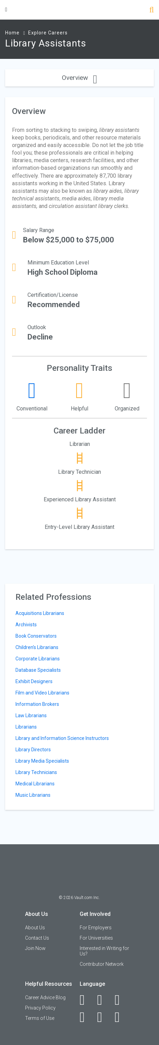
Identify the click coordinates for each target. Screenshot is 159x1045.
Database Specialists (38, 670)
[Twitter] (121, 1000)
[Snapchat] (121, 1017)
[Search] (151, 10)
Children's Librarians (36, 647)
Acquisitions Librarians (39, 613)
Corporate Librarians (37, 658)
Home (12, 32)
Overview (79, 78)
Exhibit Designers (34, 681)
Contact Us (37, 938)
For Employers (96, 927)
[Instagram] (86, 1017)
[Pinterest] (103, 1017)
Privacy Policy (40, 1008)
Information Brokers (37, 704)
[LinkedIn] (103, 1000)
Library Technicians (36, 772)
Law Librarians (31, 715)
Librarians (26, 727)
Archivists (26, 624)
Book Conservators (36, 636)
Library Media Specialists (42, 761)
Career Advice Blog (45, 997)
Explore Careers (48, 32)
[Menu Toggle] (6, 9)
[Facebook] (86, 1000)
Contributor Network (102, 964)
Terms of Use (39, 1018)
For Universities (96, 938)
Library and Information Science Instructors (62, 738)
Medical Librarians (35, 783)
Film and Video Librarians (42, 693)
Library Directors (33, 749)
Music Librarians (32, 795)
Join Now (35, 948)
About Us (35, 927)
